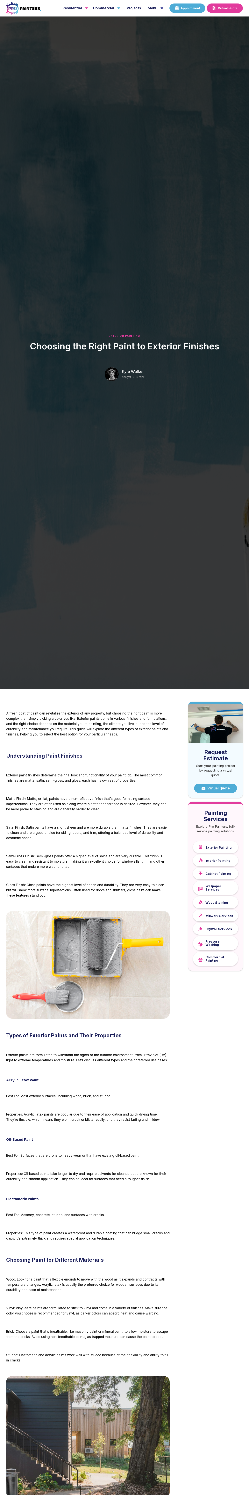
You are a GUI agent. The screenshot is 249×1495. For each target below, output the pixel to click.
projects (134, 8)
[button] (75, 8)
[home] (31, 8)
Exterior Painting (124, 335)
